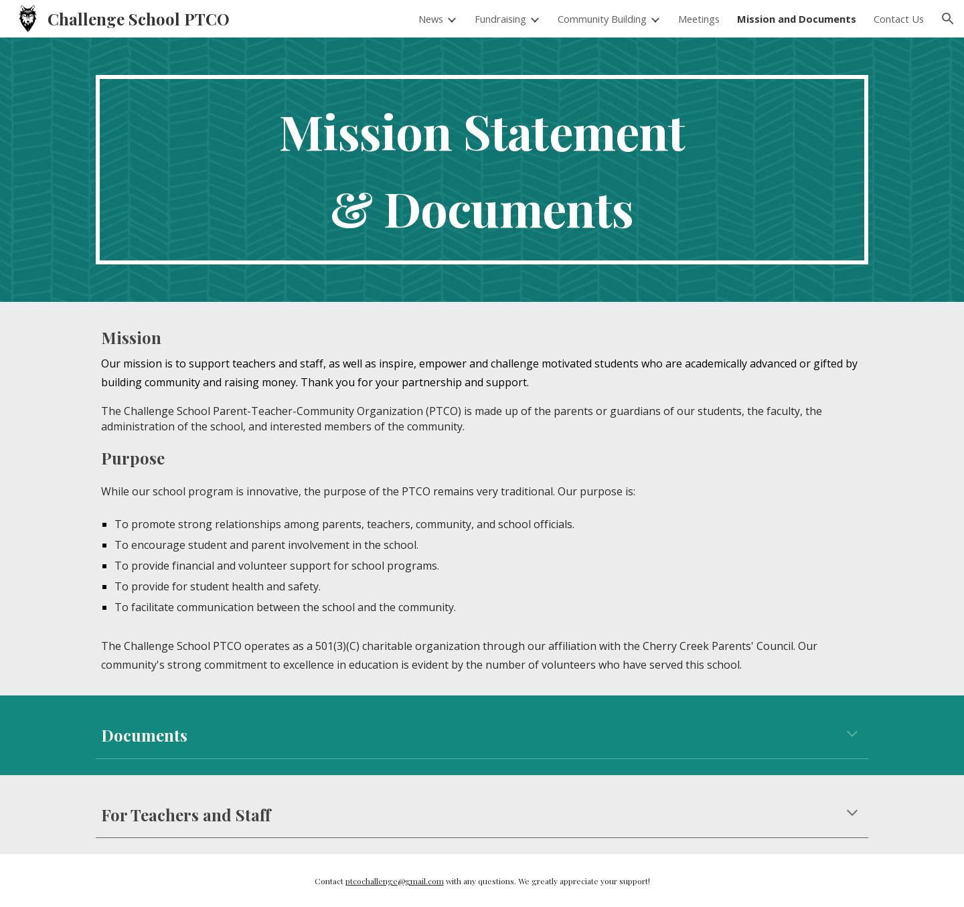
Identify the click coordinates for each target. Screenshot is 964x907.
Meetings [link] (699, 18)
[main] (482, 169)
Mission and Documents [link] (796, 18)
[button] (948, 19)
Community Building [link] (602, 18)
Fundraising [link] (500, 18)
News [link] (430, 18)
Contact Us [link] (899, 18)
